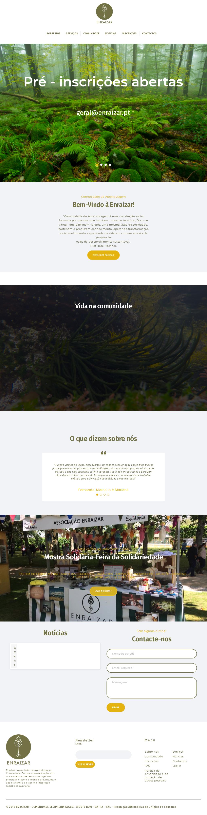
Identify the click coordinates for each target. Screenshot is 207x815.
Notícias (178, 756)
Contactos (180, 761)
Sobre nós (152, 751)
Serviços (178, 751)
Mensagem (152, 687)
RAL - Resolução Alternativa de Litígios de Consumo (141, 806)
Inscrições (151, 761)
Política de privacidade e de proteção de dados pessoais (156, 775)
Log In (177, 765)
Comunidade (154, 756)
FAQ (148, 765)
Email (78, 743)
